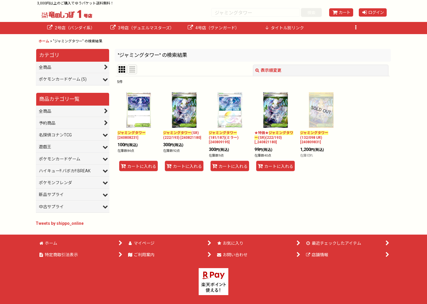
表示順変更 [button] (268, 70)
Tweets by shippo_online (60, 223)
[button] (355, 28)
